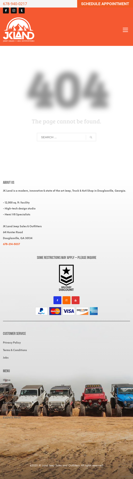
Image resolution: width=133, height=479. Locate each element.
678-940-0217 (15, 3)
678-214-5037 (11, 244)
